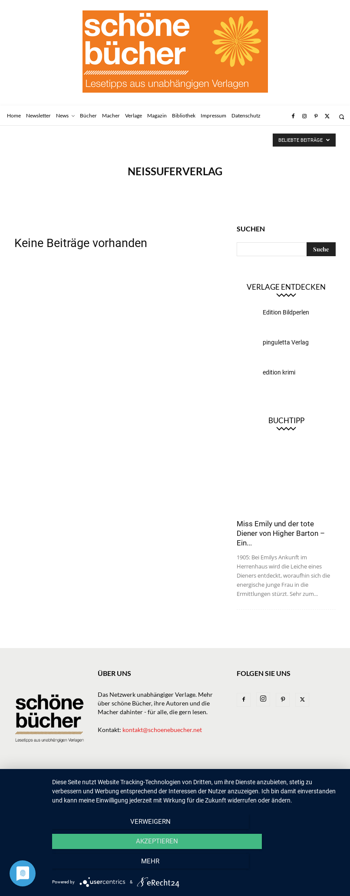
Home (22, 780)
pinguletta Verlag (286, 342)
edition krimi (279, 372)
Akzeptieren (196, 866)
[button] (341, 116)
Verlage (145, 780)
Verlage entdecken (286, 287)
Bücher (114, 780)
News (88, 780)
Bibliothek (245, 780)
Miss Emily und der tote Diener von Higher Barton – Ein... (281, 533)
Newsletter (55, 780)
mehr (298, 866)
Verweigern (95, 866)
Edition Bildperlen (286, 312)
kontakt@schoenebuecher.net (162, 729)
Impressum (284, 780)
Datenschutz (33, 789)
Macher (176, 780)
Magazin (208, 780)
